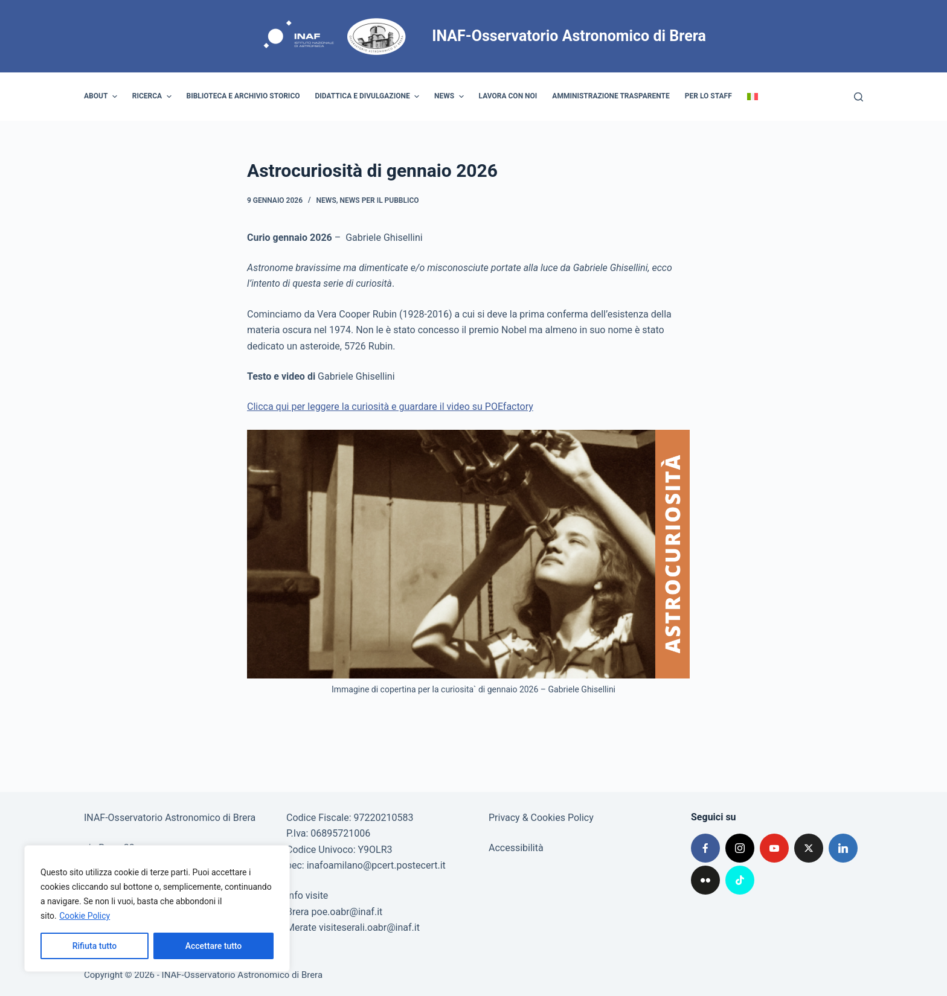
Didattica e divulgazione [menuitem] (369, 96)
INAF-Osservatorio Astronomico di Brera (569, 36)
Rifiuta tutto (94, 946)
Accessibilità (516, 848)
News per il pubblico (379, 200)
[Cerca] (858, 96)
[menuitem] (752, 96)
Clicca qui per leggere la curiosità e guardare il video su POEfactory (390, 406)
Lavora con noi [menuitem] (508, 96)
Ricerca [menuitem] (153, 96)
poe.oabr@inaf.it (347, 912)
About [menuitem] (102, 96)
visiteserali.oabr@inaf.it (369, 927)
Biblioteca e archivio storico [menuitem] (243, 96)
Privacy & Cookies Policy (541, 817)
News (326, 200)
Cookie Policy (84, 916)
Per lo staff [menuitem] (708, 96)
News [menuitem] (450, 96)
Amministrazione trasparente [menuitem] (610, 96)
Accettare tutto (213, 946)
